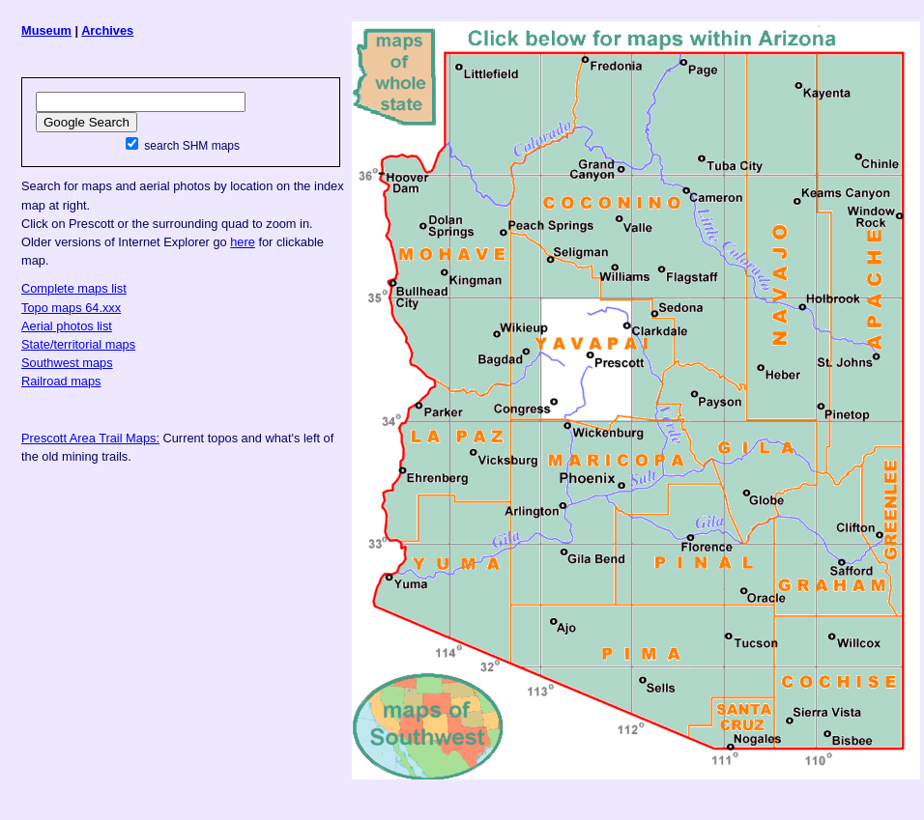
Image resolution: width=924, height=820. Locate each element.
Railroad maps (61, 381)
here (242, 242)
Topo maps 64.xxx (71, 307)
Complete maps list (74, 288)
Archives (107, 30)
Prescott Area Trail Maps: (90, 438)
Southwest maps (67, 362)
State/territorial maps (78, 344)
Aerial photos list (66, 326)
